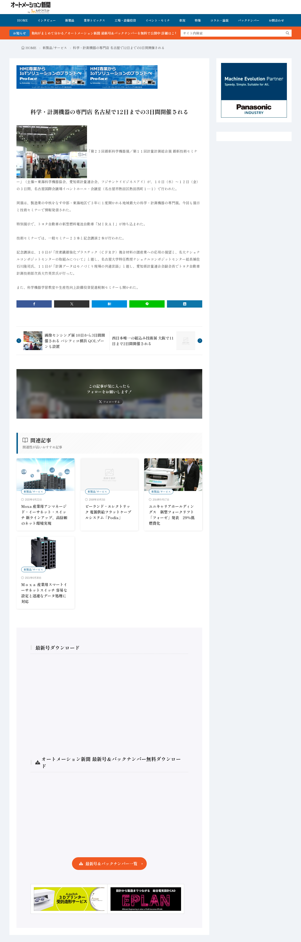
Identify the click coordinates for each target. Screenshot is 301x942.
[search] (287, 33)
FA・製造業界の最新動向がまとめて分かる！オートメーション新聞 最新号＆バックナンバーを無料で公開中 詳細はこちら (101, 33)
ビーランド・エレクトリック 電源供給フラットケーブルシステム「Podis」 (108, 511)
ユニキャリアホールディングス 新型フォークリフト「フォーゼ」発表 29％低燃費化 (172, 514)
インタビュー (46, 20)
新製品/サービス (55, 47)
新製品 (69, 20)
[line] (147, 304)
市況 (182, 20)
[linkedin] (184, 304)
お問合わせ (276, 20)
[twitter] (71, 304)
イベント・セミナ (157, 20)
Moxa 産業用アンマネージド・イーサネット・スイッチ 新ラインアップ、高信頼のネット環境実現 (44, 514)
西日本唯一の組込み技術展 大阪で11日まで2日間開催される (143, 340)
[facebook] (34, 304)
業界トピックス (94, 20)
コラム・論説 (219, 20)
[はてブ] (109, 304)
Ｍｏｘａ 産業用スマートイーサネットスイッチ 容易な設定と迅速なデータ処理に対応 (44, 593)
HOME (22, 20)
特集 (198, 20)
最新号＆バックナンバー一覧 (111, 863)
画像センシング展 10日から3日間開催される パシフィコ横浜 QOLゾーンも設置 (75, 340)
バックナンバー (248, 20)
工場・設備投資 (125, 20)
